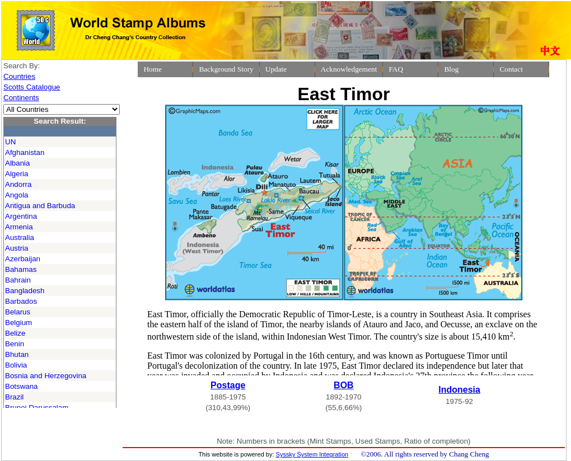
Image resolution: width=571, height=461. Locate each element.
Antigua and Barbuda (40, 205)
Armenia (19, 227)
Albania (17, 163)
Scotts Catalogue (31, 87)
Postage (227, 385)
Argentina (21, 216)
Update (276, 69)
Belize (15, 333)
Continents (21, 97)
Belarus (17, 312)
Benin (14, 344)
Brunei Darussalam (36, 407)
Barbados (21, 301)
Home (152, 69)
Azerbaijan (22, 259)
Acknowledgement (349, 69)
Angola (17, 195)
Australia (19, 237)
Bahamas (20, 269)
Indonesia (459, 389)
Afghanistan (24, 152)
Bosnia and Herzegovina (45, 375)
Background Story (226, 69)
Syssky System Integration (312, 454)
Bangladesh (24, 290)
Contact (510, 69)
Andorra (18, 184)
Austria (16, 248)
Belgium (18, 322)
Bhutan (17, 354)
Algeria (17, 174)
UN (10, 142)
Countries (19, 76)
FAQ (396, 69)
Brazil (14, 397)
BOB (344, 385)
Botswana (21, 386)
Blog (451, 69)
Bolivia (16, 365)
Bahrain (18, 280)
